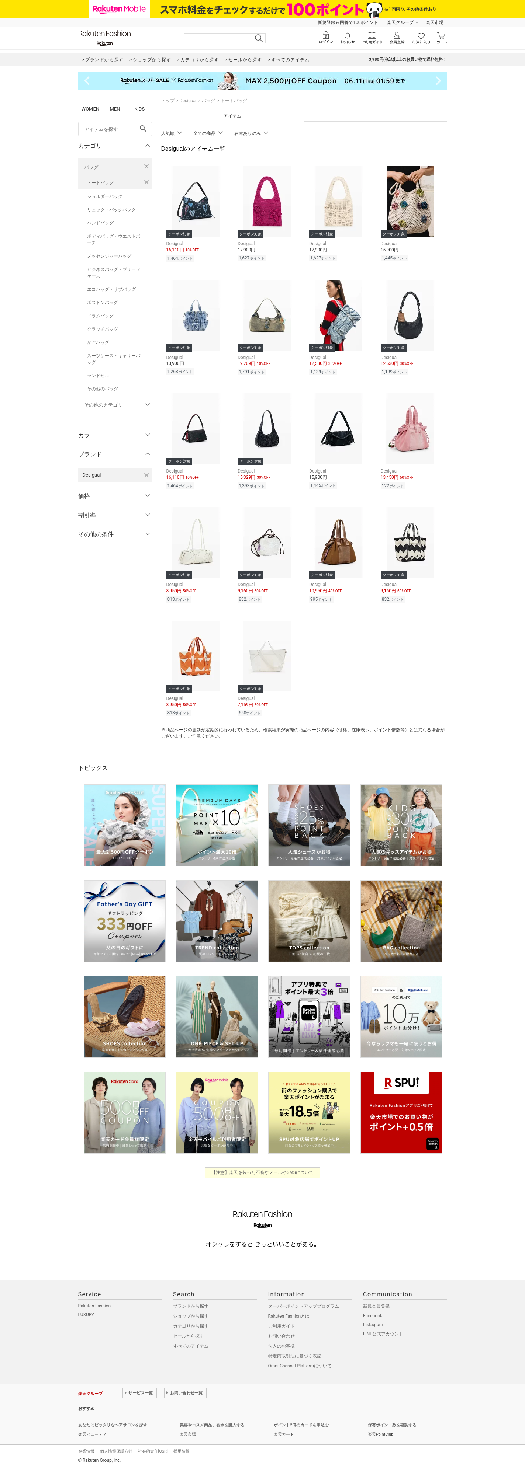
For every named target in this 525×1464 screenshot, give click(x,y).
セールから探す (188, 1331)
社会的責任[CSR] (153, 1446)
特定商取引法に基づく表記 (294, 1351)
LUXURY (86, 1310)
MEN (115, 109)
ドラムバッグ (100, 315)
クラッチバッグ (102, 329)
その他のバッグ (102, 388)
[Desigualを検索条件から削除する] (146, 475)
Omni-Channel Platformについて (300, 1361)
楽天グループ (400, 22)
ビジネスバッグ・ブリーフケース (113, 273)
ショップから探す (190, 1311)
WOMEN (91, 109)
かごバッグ (98, 342)
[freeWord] (115, 129)
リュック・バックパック (111, 209)
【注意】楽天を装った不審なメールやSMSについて (262, 1168)
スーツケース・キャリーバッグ (113, 359)
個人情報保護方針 (116, 1446)
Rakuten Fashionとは (289, 1311)
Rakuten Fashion (94, 1301)
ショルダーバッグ (104, 196)
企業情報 (86, 1446)
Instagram (373, 1320)
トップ (168, 100)
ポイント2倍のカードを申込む (301, 1420)
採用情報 (181, 1446)
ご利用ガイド (281, 1321)
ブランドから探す (190, 1301)
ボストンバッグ (102, 302)
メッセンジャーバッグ (109, 256)
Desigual (188, 100)
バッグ (91, 167)
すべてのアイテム (190, 1341)
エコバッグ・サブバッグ (111, 289)
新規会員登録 (376, 1301)
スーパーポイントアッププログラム (303, 1301)
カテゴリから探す (190, 1321)
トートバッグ (100, 182)
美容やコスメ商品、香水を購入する (212, 1420)
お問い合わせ (281, 1331)
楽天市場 (434, 22)
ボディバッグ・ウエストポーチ (113, 239)
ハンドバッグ (100, 223)
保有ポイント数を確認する (392, 1420)
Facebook (372, 1311)
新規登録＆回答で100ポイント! (348, 22)
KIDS (139, 109)
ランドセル (98, 375)
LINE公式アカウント (383, 1329)
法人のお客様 (281, 1341)
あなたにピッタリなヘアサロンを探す (112, 1420)
